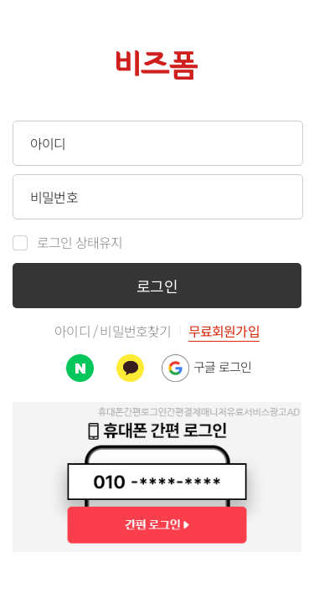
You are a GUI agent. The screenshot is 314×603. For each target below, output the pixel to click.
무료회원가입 (224, 332)
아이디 (72, 331)
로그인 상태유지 (80, 242)
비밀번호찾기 (135, 331)
